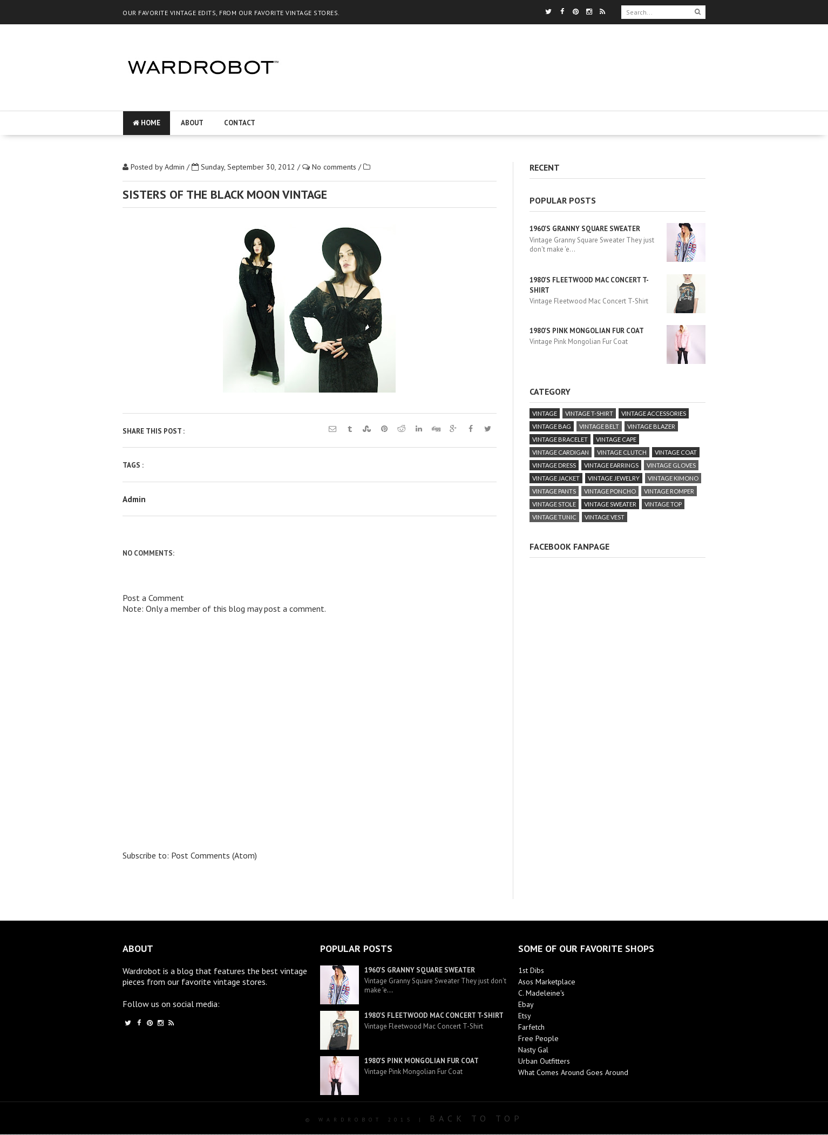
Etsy (524, 1016)
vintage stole (554, 504)
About (192, 122)
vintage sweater (610, 504)
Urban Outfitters (544, 1061)
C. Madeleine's (541, 993)
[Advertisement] (501, 99)
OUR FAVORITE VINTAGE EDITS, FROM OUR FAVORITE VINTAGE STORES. (231, 13)
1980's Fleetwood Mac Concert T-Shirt (434, 1015)
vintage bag (551, 426)
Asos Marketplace (546, 982)
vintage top (663, 504)
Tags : (133, 465)
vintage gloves (671, 465)
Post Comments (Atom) (214, 855)
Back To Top (476, 1118)
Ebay (526, 1004)
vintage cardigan (560, 452)
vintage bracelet (560, 439)
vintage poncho (610, 491)
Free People (538, 1038)
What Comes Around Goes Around (573, 1072)
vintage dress (554, 465)
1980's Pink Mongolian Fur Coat (587, 330)
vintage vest (605, 517)
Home (146, 122)
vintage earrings (611, 465)
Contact (239, 122)
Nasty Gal (533, 1050)
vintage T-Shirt (589, 413)
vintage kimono (673, 478)
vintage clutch (622, 452)
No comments (335, 167)
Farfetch (531, 1027)
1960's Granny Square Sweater (585, 228)
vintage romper (669, 491)
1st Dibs (531, 970)
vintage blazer (651, 426)
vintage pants (554, 491)
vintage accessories (653, 413)
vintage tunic (554, 517)
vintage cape (616, 439)
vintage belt (599, 426)
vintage (544, 413)
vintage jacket (556, 478)
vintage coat (676, 452)
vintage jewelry (614, 478)
